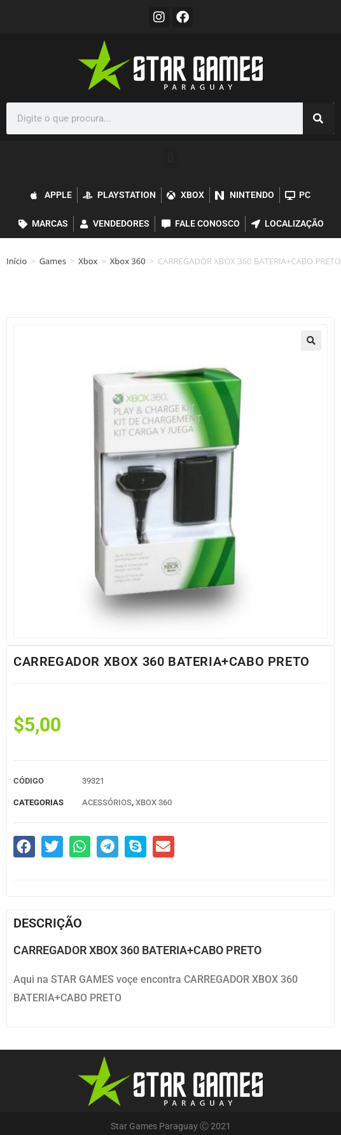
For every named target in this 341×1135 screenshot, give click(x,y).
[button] (170, 157)
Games (52, 261)
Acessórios (107, 802)
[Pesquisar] (319, 118)
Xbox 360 (128, 261)
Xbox (87, 261)
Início (16, 261)
